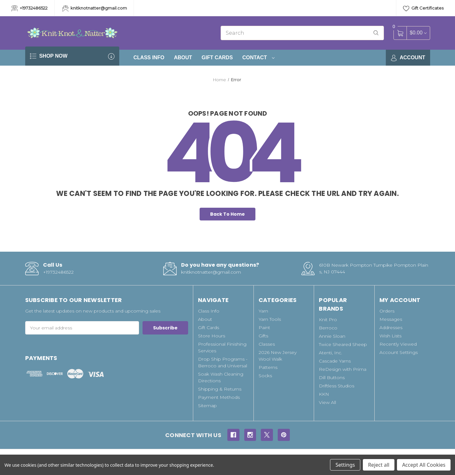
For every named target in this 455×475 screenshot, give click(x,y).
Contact (258, 57)
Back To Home (227, 214)
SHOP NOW (72, 56)
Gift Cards (217, 57)
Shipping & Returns (219, 389)
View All (327, 402)
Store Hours (211, 336)
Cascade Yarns (335, 361)
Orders (386, 311)
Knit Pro (328, 319)
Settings (345, 464)
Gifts (263, 336)
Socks (265, 375)
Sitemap (207, 405)
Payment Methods (219, 397)
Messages (390, 319)
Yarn (263, 311)
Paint (264, 327)
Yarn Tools (270, 319)
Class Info (149, 57)
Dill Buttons (332, 377)
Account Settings (398, 352)
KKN (324, 394)
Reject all (378, 464)
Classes (267, 344)
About (183, 57)
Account (408, 58)
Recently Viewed (398, 344)
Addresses (390, 327)
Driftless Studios (336, 386)
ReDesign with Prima (342, 369)
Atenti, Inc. (330, 353)
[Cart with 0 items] (418, 32)
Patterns (268, 367)
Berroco (328, 328)
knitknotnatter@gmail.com (94, 8)
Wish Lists (390, 336)
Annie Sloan (332, 336)
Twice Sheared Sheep (343, 344)
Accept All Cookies (423, 464)
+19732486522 (29, 8)
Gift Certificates (423, 8)
